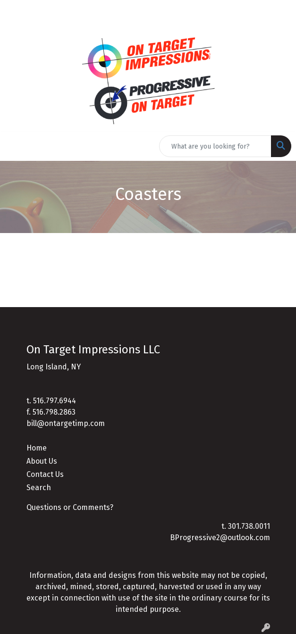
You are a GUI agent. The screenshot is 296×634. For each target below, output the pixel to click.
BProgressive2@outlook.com (220, 537)
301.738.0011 (249, 526)
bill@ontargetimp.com (65, 423)
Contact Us (45, 474)
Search (38, 487)
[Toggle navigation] (15, 146)
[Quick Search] (215, 146)
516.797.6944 (54, 400)
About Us (41, 461)
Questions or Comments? (69, 507)
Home (36, 447)
